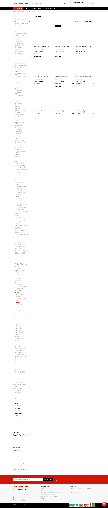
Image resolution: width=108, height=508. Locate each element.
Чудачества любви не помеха (22, 357)
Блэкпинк (22, 59)
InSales (32, 505)
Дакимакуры (22, 21)
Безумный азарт (22, 49)
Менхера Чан (22, 188)
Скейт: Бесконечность (22, 286)
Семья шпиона (22, 280)
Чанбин (18, 308)
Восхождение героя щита (22, 87)
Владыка (22, 78)
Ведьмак (22, 71)
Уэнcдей (22, 336)
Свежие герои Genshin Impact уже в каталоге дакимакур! (21, 434)
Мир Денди (22, 194)
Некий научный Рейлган (22, 225)
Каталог (18, 8)
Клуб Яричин (22, 154)
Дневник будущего (22, 110)
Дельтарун (22, 108)
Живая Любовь (22, 131)
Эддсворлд (22, 364)
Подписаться (47, 479)
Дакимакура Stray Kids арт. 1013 (62, 46)
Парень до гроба (22, 248)
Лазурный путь (22, 173)
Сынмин (18, 300)
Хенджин (18, 306)
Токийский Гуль (22, 321)
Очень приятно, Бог (22, 246)
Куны (31, 8)
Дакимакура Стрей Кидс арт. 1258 (83, 76)
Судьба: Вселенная (22, 310)
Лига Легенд (22, 175)
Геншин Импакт (22, 95)
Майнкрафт (22, 184)
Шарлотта (22, 359)
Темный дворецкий (22, 315)
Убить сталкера (22, 332)
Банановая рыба (22, 43)
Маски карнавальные (18, 388)
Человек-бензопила (22, 354)
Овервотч (22, 240)
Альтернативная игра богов (22, 30)
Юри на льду (22, 380)
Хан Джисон (19, 304)
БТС (22, 61)
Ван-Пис (22, 69)
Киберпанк (22, 149)
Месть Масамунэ (22, 190)
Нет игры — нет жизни (22, 230)
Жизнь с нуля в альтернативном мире (22, 134)
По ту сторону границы (22, 250)
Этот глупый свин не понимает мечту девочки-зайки (22, 373)
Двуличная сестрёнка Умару (22, 104)
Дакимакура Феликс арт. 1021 (61, 76)
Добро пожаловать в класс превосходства (22, 115)
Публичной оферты (45, 482)
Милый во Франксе (22, 192)
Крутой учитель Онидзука (22, 157)
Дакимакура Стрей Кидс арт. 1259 (41, 106)
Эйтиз (22, 378)
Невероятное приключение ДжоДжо (22, 218)
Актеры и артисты (19, 27)
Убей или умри (22, 326)
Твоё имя (22, 313)
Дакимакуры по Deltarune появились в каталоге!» (20, 464)
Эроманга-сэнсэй (22, 366)
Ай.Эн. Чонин (19, 294)
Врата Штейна (22, 90)
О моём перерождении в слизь (22, 235)
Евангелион (22, 129)
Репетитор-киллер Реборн (22, 271)
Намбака (22, 213)
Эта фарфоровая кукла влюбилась (22, 368)
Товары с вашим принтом (19, 19)
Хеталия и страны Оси (22, 348)
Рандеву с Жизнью (22, 268)
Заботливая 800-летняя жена (22, 137)
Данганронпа (22, 101)
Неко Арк (17, 223)
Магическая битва (22, 182)
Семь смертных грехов (22, 278)
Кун (17, 400)
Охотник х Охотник (22, 244)
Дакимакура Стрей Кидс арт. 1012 (41, 46)
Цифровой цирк (22, 352)
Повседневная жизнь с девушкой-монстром (22, 253)
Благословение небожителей (22, 54)
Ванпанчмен (22, 67)
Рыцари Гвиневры (22, 274)
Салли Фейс (22, 276)
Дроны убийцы (22, 125)
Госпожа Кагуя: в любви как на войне (22, 98)
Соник (22, 282)
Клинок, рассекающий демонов (22, 152)
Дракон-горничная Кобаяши (22, 123)
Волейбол (22, 83)
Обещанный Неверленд (22, 238)
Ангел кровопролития (22, 33)
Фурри (16, 344)
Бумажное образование (22, 63)
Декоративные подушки (19, 384)
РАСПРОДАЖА (17, 390)
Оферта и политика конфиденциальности (52, 492)
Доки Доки (22, 118)
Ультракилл (22, 334)
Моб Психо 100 (22, 202)
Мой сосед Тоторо (22, 209)
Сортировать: (78, 21)
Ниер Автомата (22, 232)
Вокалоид (22, 80)
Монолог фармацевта (22, 207)
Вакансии (43, 498)
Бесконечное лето (22, 51)
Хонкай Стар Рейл (22, 350)
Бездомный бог (22, 47)
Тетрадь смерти (22, 317)
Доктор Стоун (22, 120)
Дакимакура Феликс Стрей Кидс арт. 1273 (85, 106)
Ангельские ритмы (22, 35)
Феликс (18, 302)
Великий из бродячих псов (22, 74)
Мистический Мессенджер (22, 199)
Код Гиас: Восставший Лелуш (22, 160)
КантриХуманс (22, 147)
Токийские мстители (22, 319)
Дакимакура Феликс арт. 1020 (41, 76)
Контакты (51, 8)
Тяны (26, 8)
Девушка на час (22, 106)
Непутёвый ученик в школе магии (22, 228)
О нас (42, 488)
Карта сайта (23, 504)
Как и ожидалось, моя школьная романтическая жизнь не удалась (22, 144)
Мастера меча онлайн (22, 186)
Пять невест (22, 266)
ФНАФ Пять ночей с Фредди (22, 339)
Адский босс (22, 25)
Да (17, 415)
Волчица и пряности (22, 85)
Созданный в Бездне (22, 288)
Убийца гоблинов (22, 330)
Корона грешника (22, 163)
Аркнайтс (22, 39)
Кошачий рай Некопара (22, 165)
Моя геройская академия (22, 211)
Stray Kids (18, 405)
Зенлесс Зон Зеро (22, 140)
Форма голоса (22, 342)
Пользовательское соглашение (49, 496)
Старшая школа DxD (22, 290)
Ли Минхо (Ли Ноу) (21, 298)
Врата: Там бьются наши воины (22, 93)
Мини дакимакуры (22, 382)
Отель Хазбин (22, 242)
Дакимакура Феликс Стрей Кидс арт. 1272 (64, 106)
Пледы (15, 386)
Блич (22, 57)
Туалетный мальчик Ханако (22, 323)
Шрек (16, 361)
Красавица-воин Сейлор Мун (22, 170)
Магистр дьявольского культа (22, 179)
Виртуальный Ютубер (22, 76)
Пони (15, 255)
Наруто (22, 215)
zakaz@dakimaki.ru (20, 493)
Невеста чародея (22, 221)
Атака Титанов (22, 41)
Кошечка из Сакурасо (22, 167)
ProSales (22, 505)
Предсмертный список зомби (22, 260)
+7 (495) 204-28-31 (76, 2)
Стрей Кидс (22, 292)
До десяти (22, 112)
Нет (17, 417)
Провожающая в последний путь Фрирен (22, 264)
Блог (42, 490)
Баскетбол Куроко (22, 45)
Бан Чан (18, 296)
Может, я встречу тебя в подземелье (22, 204)
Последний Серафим (22, 257)
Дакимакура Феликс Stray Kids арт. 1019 (84, 46)
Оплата (44, 8)
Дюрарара (22, 127)
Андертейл (22, 37)
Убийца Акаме (22, 328)
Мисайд (22, 196)
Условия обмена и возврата (48, 494)
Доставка (37, 8)
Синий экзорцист (22, 284)
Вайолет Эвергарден (22, 65)
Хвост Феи (22, 346)
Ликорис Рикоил (22, 177)
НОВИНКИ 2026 (17, 392)
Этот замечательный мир (22, 376)
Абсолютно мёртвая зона (22, 23)
